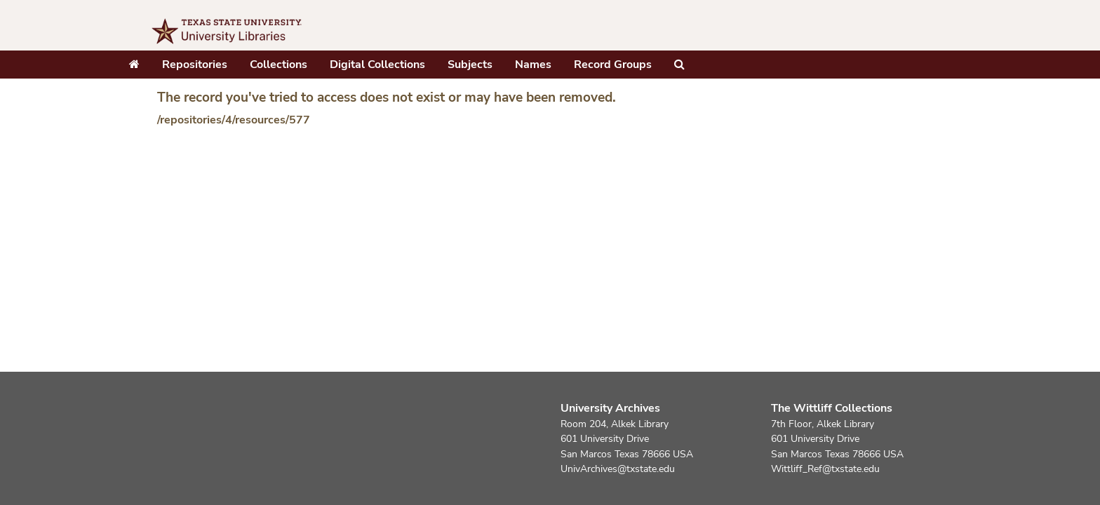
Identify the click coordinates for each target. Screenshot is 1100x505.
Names (533, 64)
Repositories (194, 64)
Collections (278, 64)
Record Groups (613, 64)
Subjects (470, 64)
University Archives (610, 408)
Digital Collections (377, 64)
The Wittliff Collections (831, 408)
